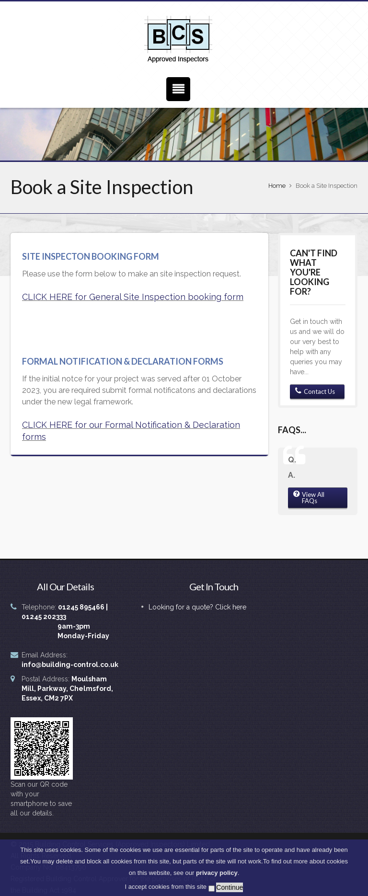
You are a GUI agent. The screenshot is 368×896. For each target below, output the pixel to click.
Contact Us (315, 391)
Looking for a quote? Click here (197, 607)
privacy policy (217, 875)
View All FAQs (308, 498)
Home (277, 185)
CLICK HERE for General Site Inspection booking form (132, 297)
